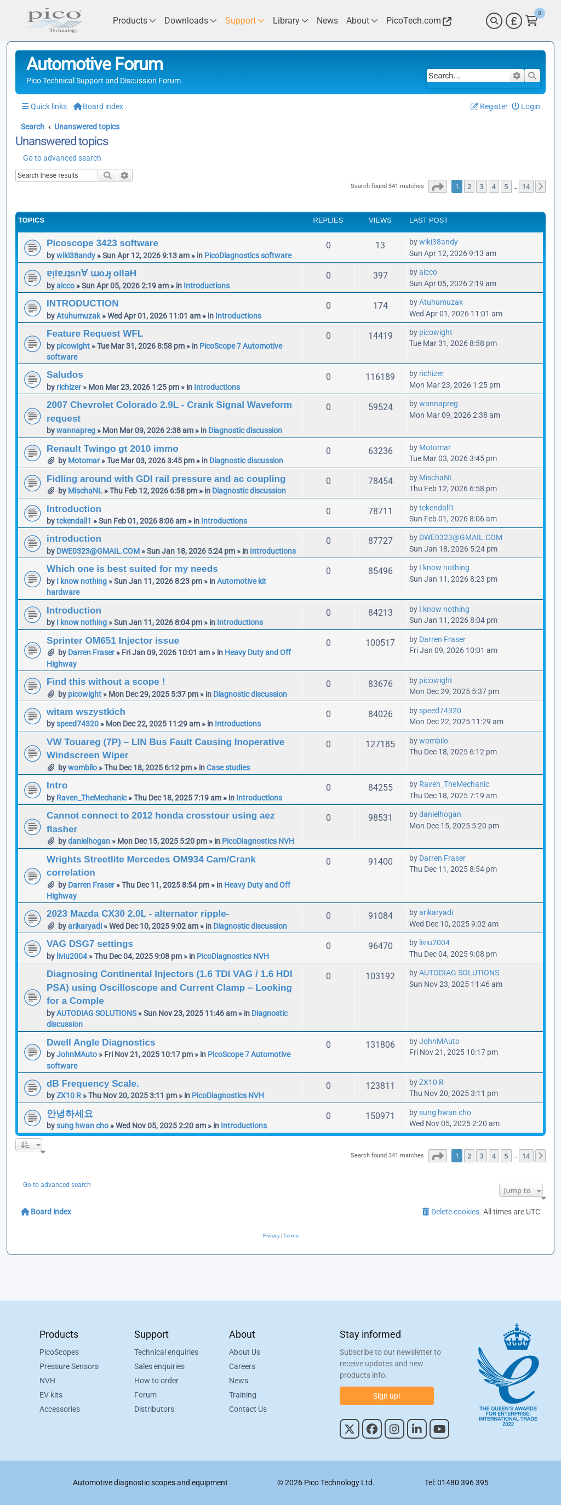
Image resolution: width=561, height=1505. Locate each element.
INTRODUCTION (83, 303)
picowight (73, 346)
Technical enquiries (166, 1352)
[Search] (494, 21)
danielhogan (89, 841)
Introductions (207, 285)
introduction (74, 538)
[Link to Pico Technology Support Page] (245, 20)
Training (242, 1394)
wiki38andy (75, 255)
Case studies (228, 767)
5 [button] (506, 186)
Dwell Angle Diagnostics (101, 1042)
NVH (47, 1380)
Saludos (65, 374)
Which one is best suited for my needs (132, 568)
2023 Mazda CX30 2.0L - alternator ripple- (138, 913)
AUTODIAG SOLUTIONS (96, 1013)
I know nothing (81, 581)
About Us (244, 1352)
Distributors (154, 1409)
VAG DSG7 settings (90, 943)
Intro (57, 785)
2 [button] (469, 186)
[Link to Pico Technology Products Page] (134, 20)
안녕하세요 (70, 1113)
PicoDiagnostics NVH (258, 841)
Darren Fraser (91, 652)
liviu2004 (71, 956)
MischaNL (85, 490)
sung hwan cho (82, 1125)
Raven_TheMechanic (91, 797)
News (238, 1380)
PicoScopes (59, 1352)
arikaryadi (85, 926)
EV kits (50, 1394)
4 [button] (494, 186)
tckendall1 (73, 520)
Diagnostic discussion (245, 430)
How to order (156, 1380)
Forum (145, 1394)
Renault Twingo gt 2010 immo (113, 448)
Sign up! (386, 1396)
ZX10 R (68, 1095)
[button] (437, 186)
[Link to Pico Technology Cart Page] (531, 20)
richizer (68, 387)
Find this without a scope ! (106, 681)
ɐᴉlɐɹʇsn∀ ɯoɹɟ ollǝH (91, 273)
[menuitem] (526, 106)
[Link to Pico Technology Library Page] (290, 20)
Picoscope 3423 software (102, 242)
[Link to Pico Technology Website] (417, 20)
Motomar (84, 460)
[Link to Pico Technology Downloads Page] (190, 20)
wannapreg (75, 430)
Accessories (59, 1409)
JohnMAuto (76, 1054)
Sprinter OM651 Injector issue (113, 640)
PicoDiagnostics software (247, 255)
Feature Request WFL (95, 333)
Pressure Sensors (69, 1366)
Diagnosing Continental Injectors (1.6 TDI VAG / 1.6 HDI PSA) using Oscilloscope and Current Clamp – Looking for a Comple (170, 987)
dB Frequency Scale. (93, 1083)
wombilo (82, 767)
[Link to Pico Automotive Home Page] (53, 20)
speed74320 (77, 723)
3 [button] (481, 186)
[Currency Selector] (514, 21)
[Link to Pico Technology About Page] (362, 20)
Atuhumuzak (78, 315)
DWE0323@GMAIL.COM (98, 551)
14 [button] (526, 186)
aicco (65, 285)
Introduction (74, 508)
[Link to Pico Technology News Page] (327, 20)
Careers (242, 1366)
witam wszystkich (86, 711)
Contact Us (248, 1409)
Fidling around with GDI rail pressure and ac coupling (166, 478)
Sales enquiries (159, 1366)
